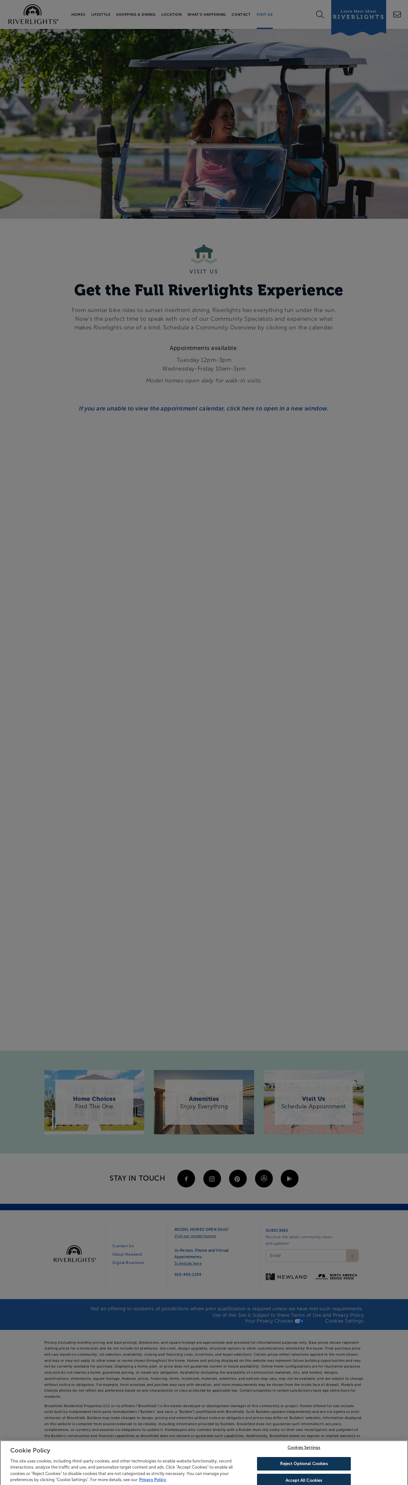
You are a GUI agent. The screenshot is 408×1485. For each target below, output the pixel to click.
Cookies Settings (304, 1455)
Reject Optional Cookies (304, 1471)
